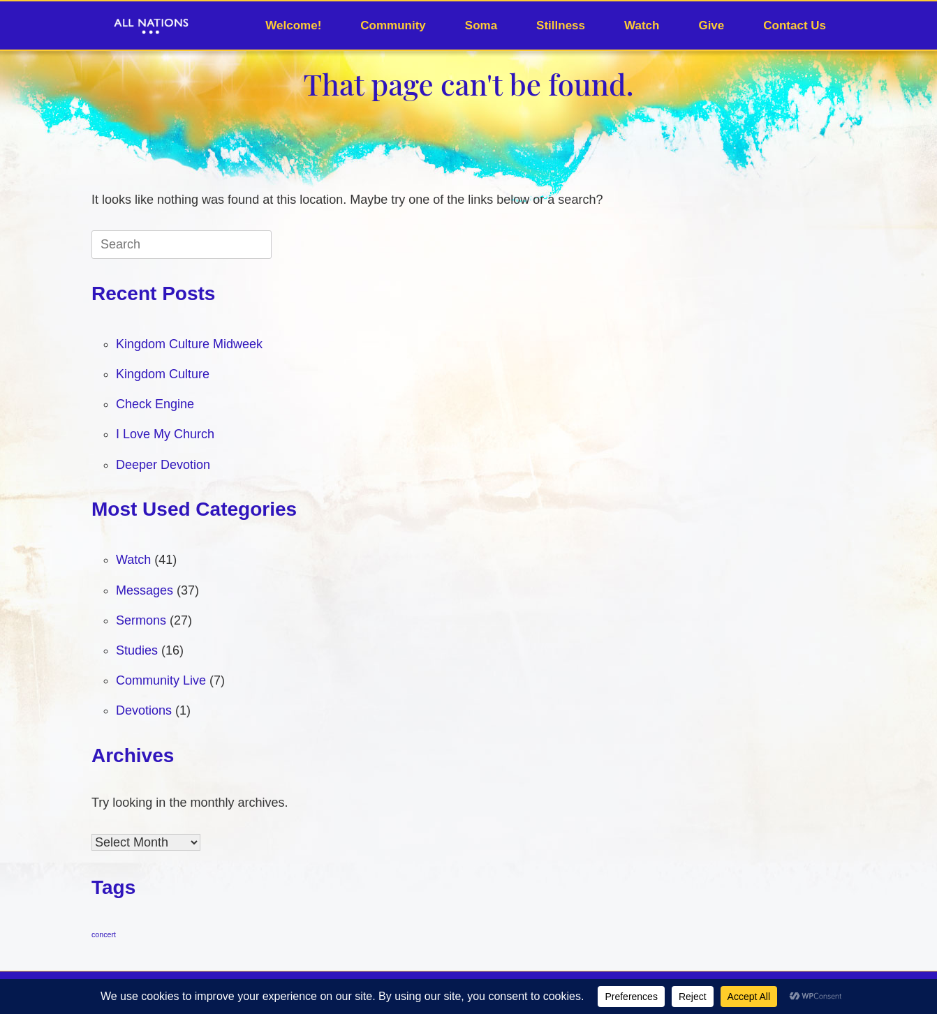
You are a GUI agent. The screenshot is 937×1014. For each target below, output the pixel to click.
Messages (144, 590)
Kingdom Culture (162, 374)
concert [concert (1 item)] (103, 934)
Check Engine (155, 404)
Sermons (141, 620)
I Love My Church (165, 434)
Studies (137, 650)
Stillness (560, 25)
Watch (641, 25)
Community (393, 25)
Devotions (144, 710)
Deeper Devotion (163, 465)
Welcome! (293, 25)
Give (711, 25)
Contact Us (794, 25)
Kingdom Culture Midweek (189, 344)
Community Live (161, 680)
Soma (481, 25)
